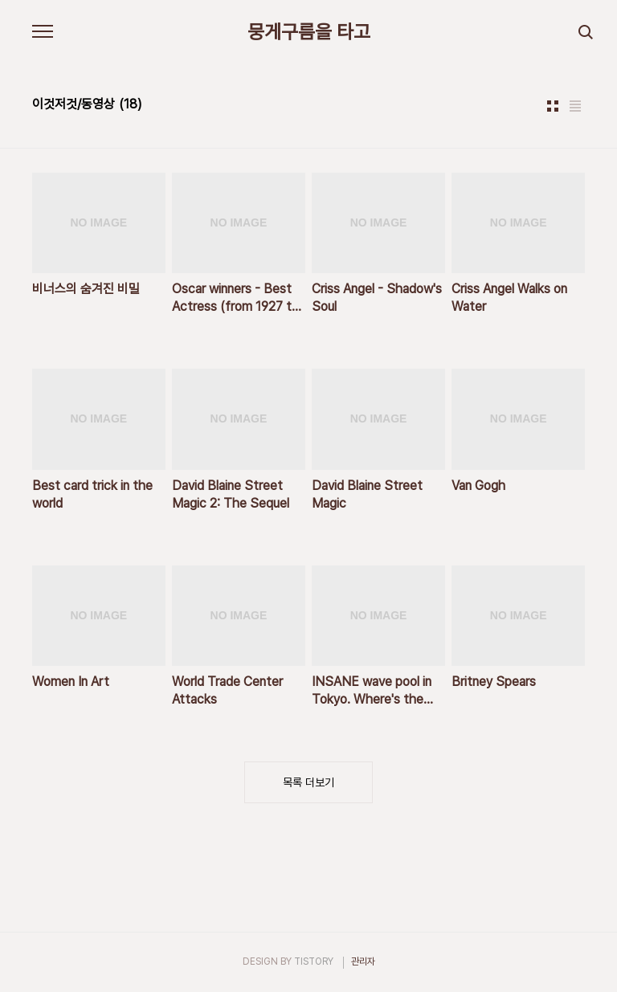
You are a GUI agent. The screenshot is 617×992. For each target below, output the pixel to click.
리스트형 (575, 106)
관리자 (363, 961)
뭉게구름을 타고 (308, 32)
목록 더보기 (308, 782)
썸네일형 (552, 106)
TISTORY (313, 961)
